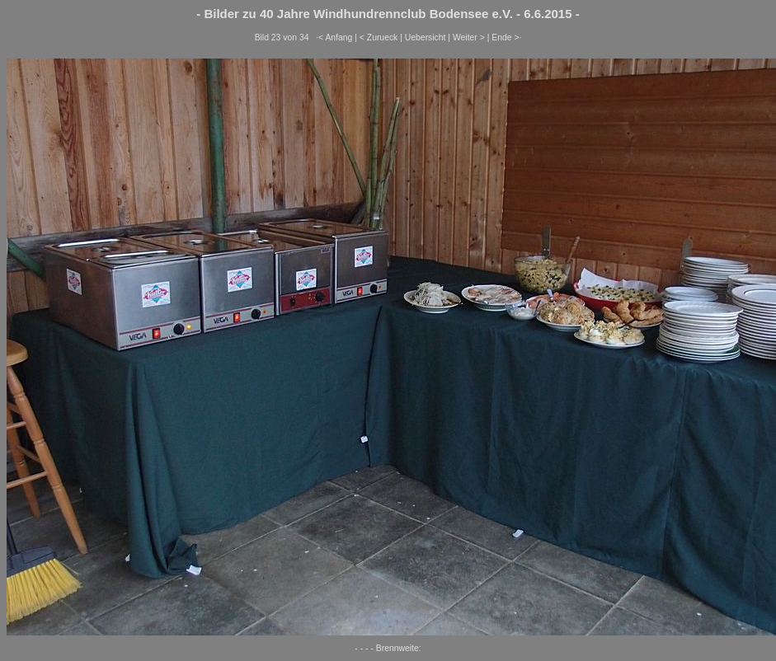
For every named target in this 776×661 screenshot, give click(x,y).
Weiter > (469, 37)
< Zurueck (379, 37)
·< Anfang (334, 37)
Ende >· (506, 37)
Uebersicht (425, 37)
